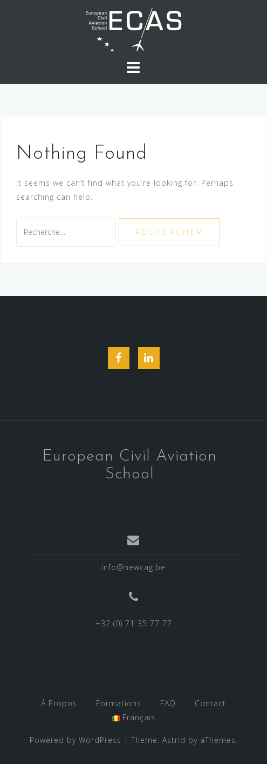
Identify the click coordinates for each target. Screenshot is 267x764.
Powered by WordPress (75, 740)
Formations (118, 703)
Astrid (174, 740)
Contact (210, 703)
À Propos (59, 703)
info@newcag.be (133, 567)
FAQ (168, 703)
